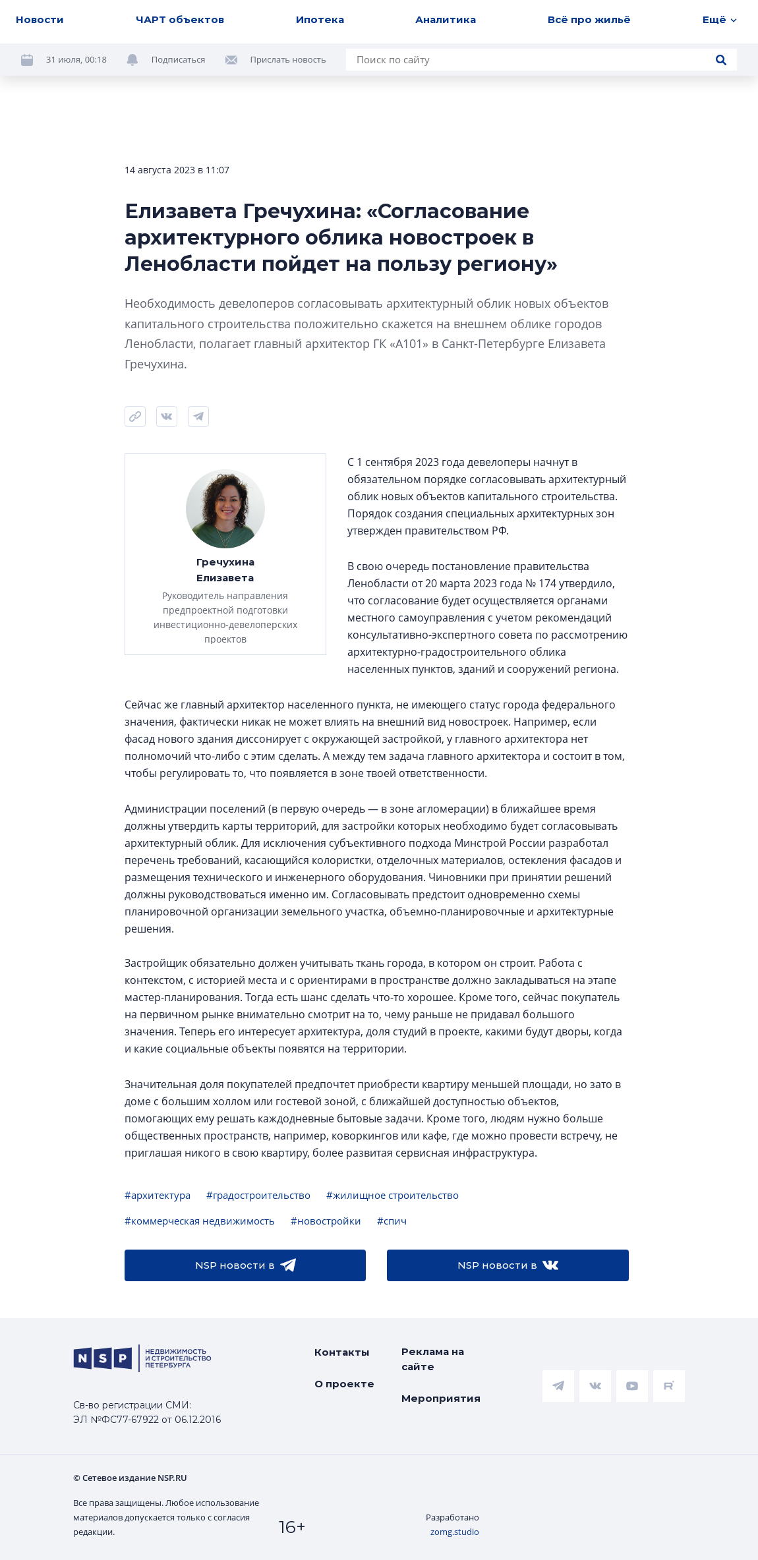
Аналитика (445, 19)
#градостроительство (258, 1194)
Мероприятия (441, 1398)
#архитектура (157, 1194)
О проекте (344, 1383)
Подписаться (179, 59)
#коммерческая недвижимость (200, 1220)
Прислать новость (288, 59)
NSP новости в (245, 1265)
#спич (392, 1220)
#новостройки (326, 1220)
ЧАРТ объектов (180, 19)
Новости (40, 19)
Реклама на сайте (432, 1359)
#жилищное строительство (392, 1194)
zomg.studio (454, 1532)
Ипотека (320, 19)
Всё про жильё (589, 19)
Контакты (342, 1352)
